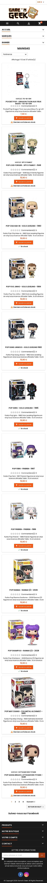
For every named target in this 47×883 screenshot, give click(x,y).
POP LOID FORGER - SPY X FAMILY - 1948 (23, 165)
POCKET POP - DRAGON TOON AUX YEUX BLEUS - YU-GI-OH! (23, 102)
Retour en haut (36, 807)
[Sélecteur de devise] (41, 2)
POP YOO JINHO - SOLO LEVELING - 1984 (23, 286)
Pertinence (15, 54)
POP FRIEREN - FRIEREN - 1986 (23, 529)
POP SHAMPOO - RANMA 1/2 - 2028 (23, 650)
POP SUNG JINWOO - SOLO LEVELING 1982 (23, 347)
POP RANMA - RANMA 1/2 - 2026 (23, 590)
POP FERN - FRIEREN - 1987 (23, 468)
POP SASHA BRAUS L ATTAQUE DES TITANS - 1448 (23, 776)
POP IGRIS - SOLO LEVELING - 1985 (23, 408)
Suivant (31, 802)
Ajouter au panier (23, 118)
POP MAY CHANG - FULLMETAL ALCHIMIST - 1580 (23, 712)
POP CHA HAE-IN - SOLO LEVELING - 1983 (23, 226)
